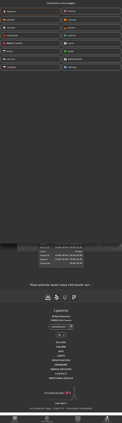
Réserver (14, 419)
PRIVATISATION (61, 363)
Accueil (61, 345)
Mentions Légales (61, 381)
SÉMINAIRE (61, 367)
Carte (61, 358)
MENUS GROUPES (61, 372)
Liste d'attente (47, 419)
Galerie (61, 349)
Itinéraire (107, 419)
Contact (61, 376)
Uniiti (63, 406)
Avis (61, 354)
